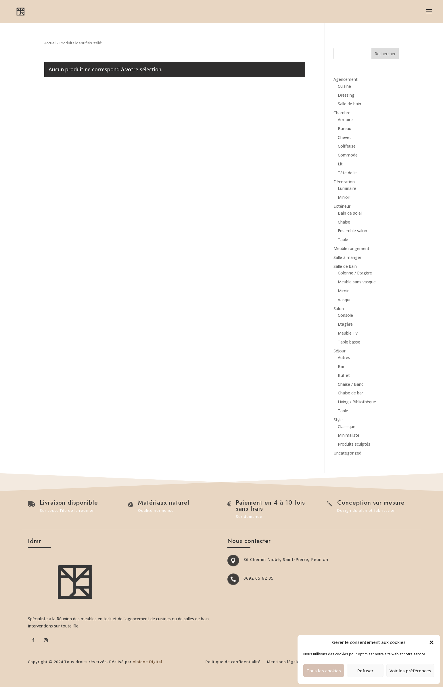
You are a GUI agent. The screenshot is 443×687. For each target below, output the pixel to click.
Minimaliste (348, 435)
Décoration (344, 181)
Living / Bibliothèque (357, 401)
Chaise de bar (350, 393)
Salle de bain (349, 103)
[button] (431, 642)
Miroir (343, 290)
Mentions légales (284, 662)
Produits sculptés (354, 444)
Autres (344, 357)
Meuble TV (348, 333)
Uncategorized (347, 453)
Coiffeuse (347, 146)
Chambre (341, 112)
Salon (338, 308)
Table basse (349, 342)
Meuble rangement (351, 248)
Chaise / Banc (350, 384)
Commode (348, 155)
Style (338, 419)
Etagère (345, 324)
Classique (346, 426)
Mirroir (344, 197)
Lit (340, 164)
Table (343, 239)
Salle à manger (347, 257)
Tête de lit (347, 172)
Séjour (339, 351)
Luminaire (347, 188)
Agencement (345, 79)
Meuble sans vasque (357, 282)
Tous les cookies (323, 670)
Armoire (345, 119)
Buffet (344, 375)
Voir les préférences (410, 670)
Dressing (346, 95)
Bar (341, 366)
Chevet (344, 137)
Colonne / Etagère (355, 273)
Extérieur (341, 206)
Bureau (344, 128)
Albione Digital (147, 661)
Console (345, 315)
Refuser (365, 670)
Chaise (344, 222)
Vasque (345, 299)
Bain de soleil (350, 213)
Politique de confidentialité (233, 662)
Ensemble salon (352, 230)
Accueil (50, 42)
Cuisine (344, 86)
